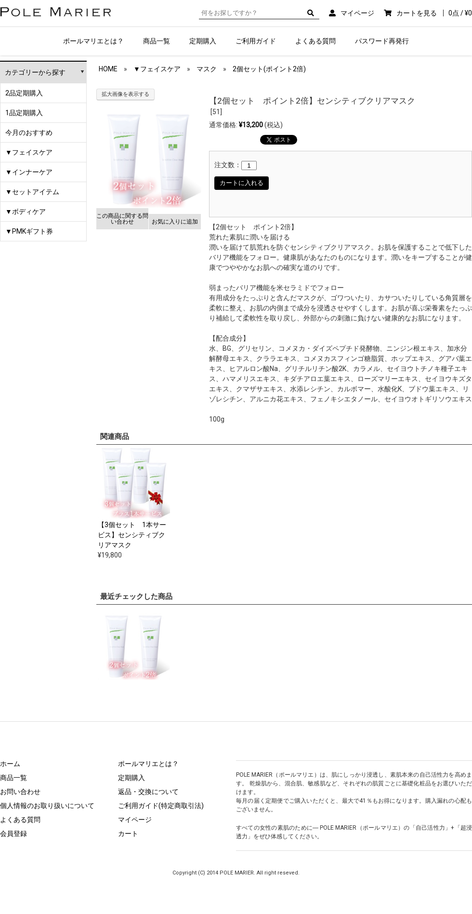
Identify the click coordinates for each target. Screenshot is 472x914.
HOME (108, 69)
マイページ (357, 13)
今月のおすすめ (28, 132)
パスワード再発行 (382, 41)
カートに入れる (241, 182)
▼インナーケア (28, 172)
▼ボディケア (25, 211)
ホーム (10, 764)
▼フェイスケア (28, 152)
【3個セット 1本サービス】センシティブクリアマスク (132, 535)
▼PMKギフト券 (29, 231)
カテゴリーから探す (35, 72)
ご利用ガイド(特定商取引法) (161, 805)
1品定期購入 (24, 113)
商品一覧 (156, 41)
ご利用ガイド (256, 41)
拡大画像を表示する (125, 94)
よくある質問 (315, 41)
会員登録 (13, 833)
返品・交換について (148, 791)
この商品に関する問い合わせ (122, 218)
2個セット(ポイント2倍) (269, 69)
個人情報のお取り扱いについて (47, 805)
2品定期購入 (24, 93)
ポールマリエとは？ (93, 41)
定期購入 (202, 41)
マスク (207, 69)
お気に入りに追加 (175, 221)
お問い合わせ (20, 791)
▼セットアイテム (32, 192)
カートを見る (434, 13)
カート (128, 833)
